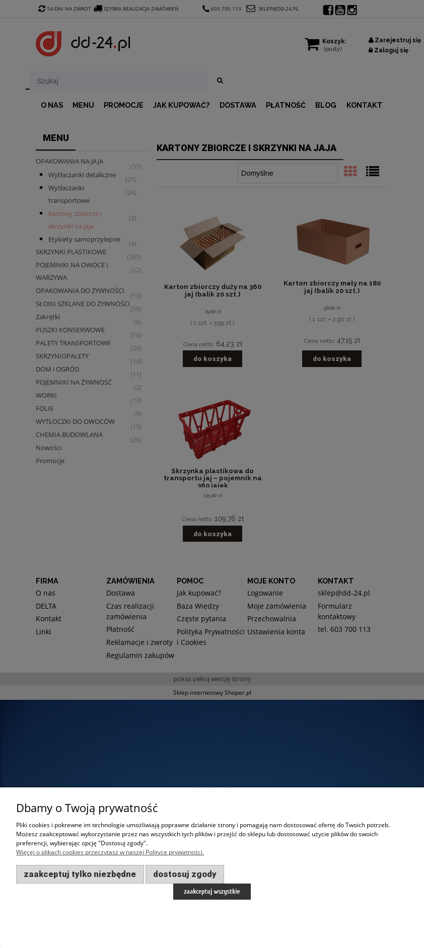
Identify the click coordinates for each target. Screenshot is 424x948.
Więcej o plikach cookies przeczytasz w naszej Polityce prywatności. (110, 852)
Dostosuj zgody (185, 874)
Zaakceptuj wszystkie (212, 891)
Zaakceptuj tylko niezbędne (80, 874)
